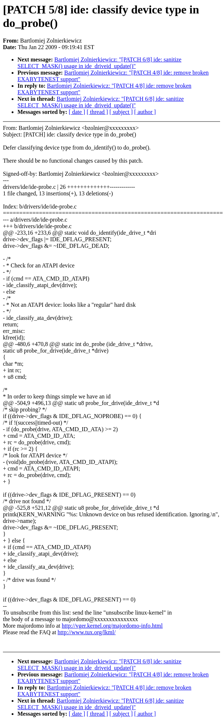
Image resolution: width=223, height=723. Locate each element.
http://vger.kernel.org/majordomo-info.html (112, 626)
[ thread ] (97, 112)
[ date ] (77, 112)
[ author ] (145, 112)
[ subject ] (121, 112)
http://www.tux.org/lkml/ (86, 632)
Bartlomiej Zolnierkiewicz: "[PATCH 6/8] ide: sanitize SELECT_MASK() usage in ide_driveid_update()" (99, 62)
